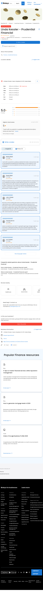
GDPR (19, 581)
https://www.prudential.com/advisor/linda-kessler (15, 341)
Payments (3, 519)
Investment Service (19, 23)
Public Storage (12, 557)
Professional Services (35, 497)
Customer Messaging (14, 514)
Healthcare (11, 547)
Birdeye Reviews (25, 517)
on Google (8, 158)
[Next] (39, 290)
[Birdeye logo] (5, 3)
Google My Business (14, 523)
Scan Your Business (34, 509)
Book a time (24, 501)
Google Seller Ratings (4, 504)
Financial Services (13, 544)
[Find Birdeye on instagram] (23, 572)
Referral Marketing (13, 516)
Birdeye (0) (18, 149)
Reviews (3, 497)
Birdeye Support (33, 516)
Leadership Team (25, 497)
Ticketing (3, 534)
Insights (3, 529)
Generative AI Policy (32, 581)
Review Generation (13, 508)
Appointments (4, 515)
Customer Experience (14, 531)
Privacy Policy (10, 581)
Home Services (12, 549)
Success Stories (25, 515)
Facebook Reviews (13, 525)
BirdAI (2, 539)
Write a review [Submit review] (20, 42)
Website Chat (12, 518)
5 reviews (12, 35)
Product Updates (25, 510)
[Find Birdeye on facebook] (16, 572)
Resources (24, 503)
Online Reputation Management (13, 511)
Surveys (2, 527)
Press (23, 508)
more (16, 131)
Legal (10, 551)
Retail (10, 562)
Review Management (14, 506)
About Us (24, 494)
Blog (23, 506)
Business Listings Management (13, 528)
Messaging (3, 525)
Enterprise (11, 497)
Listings (2, 494)
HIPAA (23, 581)
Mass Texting (4, 517)
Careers (23, 512)
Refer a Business (34, 518)
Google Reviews (13, 521)
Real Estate (12, 559)
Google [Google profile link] (6, 344)
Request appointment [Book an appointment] (8, 46)
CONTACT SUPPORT (36, 572)
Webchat (3, 510)
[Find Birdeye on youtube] (26, 572)
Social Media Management (12, 534)
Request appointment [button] (8, 335)
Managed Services (34, 494)
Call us (5, 338)
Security (15, 581)
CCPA (26, 581)
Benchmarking (4, 531)
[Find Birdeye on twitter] (18, 572)
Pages (2, 501)
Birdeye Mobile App (4, 550)
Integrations (4, 544)
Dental (10, 542)
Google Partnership (3, 547)
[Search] (23, 3)
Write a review (29, 3)
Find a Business (33, 511)
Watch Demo (25, 499)
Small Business (12, 494)
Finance (11, 23)
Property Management (12, 554)
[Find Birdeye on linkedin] (21, 572)
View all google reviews (20, 253)
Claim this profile (21, 324)
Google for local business (13, 503)
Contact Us (24, 524)
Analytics (3, 541)
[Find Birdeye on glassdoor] (29, 572)
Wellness (11, 564)
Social (2, 512)
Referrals (3, 499)
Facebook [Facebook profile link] (14, 344)
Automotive (12, 540)
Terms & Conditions (3, 581)
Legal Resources (25, 521)
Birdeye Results (25, 519)
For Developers (33, 513)
